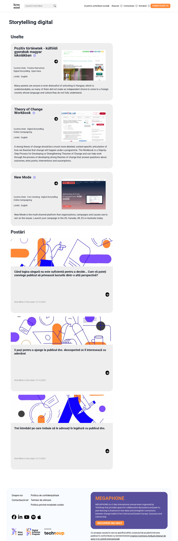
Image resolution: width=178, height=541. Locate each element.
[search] (54, 6)
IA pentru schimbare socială (96, 6)
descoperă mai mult (109, 516)
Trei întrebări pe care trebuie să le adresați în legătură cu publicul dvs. (59, 421)
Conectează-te (160, 6)
